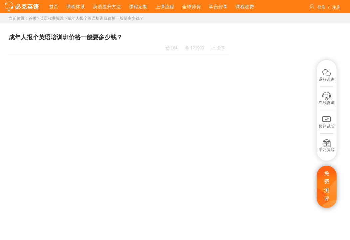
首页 (53, 6)
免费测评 (326, 186)
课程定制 (138, 6)
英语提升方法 (107, 6)
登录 (321, 7)
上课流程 (165, 6)
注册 (336, 7)
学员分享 (218, 6)
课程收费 (244, 6)
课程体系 (75, 6)
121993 (194, 48)
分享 (218, 48)
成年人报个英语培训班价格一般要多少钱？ (106, 18)
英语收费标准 (52, 18)
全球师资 (191, 6)
